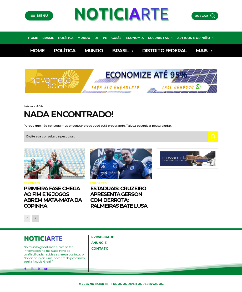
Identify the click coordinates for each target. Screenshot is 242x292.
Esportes (32, 183)
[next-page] (35, 218)
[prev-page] (27, 218)
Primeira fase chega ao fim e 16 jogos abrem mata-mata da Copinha (53, 197)
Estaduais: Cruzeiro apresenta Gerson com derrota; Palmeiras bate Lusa (118, 197)
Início (28, 106)
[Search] (213, 136)
